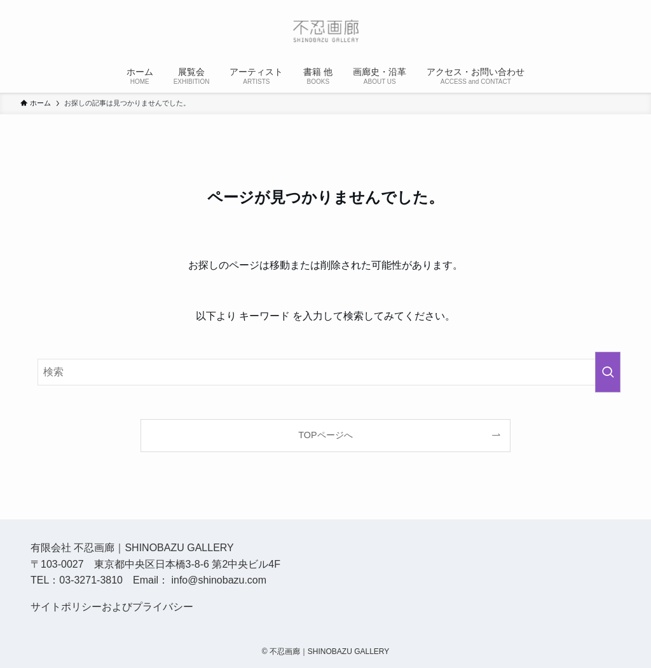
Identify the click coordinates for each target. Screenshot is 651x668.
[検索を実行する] (607, 372)
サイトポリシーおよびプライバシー (112, 606)
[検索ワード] (325, 372)
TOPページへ (325, 435)
